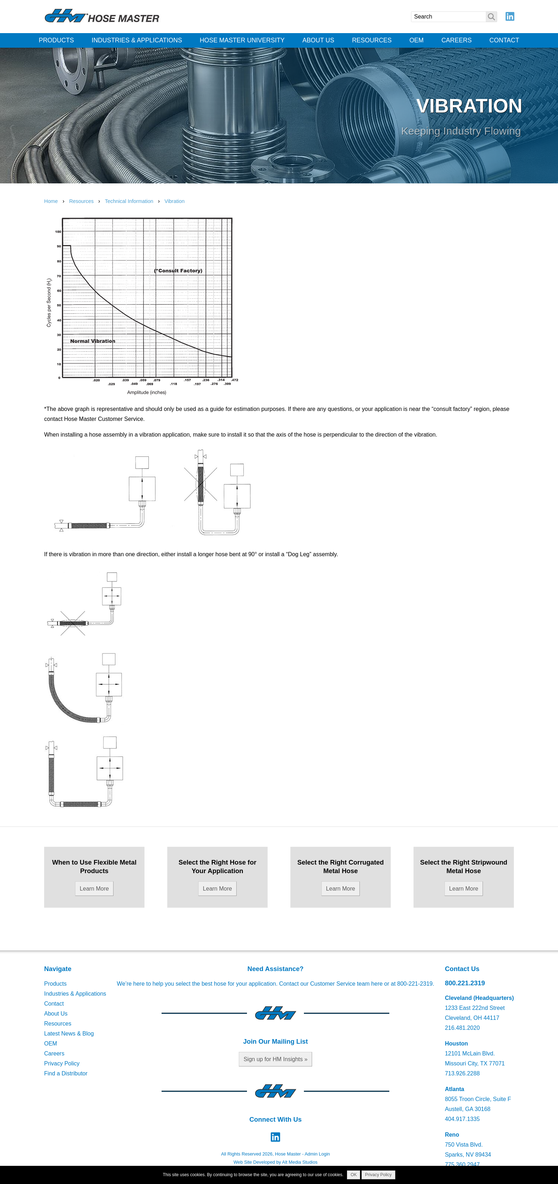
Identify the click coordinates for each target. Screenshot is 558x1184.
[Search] (454, 16)
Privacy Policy (62, 1063)
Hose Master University (242, 40)
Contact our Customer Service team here (331, 984)
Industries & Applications (137, 40)
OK (354, 1174)
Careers (456, 40)
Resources (371, 40)
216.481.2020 (462, 1028)
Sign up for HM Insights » (275, 1059)
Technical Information (130, 201)
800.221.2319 (465, 983)
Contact (504, 40)
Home (51, 201)
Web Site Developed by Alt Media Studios (275, 1162)
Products (56, 40)
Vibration (174, 201)
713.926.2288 (462, 1073)
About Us (318, 40)
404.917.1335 (462, 1119)
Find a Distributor (66, 1073)
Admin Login (317, 1154)
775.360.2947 (462, 1165)
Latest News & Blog (69, 1034)
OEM (416, 40)
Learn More (94, 889)
